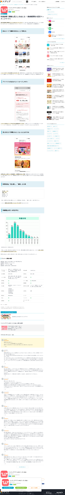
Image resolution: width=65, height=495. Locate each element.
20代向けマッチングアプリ (18, 4)
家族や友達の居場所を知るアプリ (53, 145)
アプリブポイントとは (22, 493)
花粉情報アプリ (50, 148)
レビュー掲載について (30, 493)
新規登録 (57, 1)
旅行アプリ (55, 126)
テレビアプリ (49, 133)
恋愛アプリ (4, 4)
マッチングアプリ (10, 4)
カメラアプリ (55, 133)
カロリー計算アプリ (50, 138)
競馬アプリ (57, 150)
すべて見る (62, 62)
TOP (1, 4)
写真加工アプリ (50, 128)
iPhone (10, 11)
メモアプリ (57, 138)
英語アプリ (49, 131)
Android (13, 11)
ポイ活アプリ (49, 136)
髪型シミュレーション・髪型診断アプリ (54, 143)
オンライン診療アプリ (58, 148)
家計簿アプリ (49, 126)
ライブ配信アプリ (56, 136)
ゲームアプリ (56, 128)
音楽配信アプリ (55, 131)
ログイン (63, 1)
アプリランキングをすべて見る (58, 38)
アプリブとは (21, 491)
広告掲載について (29, 491)
